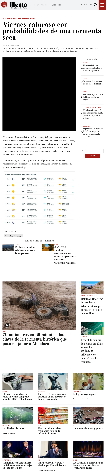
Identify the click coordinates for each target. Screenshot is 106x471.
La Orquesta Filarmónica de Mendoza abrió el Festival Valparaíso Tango (88, 433)
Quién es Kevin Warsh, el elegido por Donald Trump (52, 432)
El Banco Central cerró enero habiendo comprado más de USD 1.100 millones (17, 365)
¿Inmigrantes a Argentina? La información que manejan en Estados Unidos (17, 433)
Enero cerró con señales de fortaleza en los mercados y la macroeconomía (52, 365)
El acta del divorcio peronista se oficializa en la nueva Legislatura (92, 68)
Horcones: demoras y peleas (88, 396)
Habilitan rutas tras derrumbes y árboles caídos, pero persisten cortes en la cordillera (92, 274)
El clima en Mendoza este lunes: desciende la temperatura (25, 218)
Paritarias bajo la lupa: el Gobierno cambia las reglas (93, 97)
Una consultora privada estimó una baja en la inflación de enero (50, 399)
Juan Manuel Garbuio (48, 438)
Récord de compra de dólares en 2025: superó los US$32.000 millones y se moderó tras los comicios (92, 319)
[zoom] (39, 78)
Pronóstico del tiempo (13, 204)
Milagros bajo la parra (85, 362)
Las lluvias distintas (13, 396)
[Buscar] (95, 5)
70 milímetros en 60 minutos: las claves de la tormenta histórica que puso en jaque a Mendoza (34, 307)
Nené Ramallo (10, 401)
